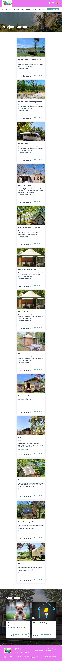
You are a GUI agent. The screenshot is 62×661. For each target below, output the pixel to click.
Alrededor (42, 9)
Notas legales (37, 657)
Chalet (20, 354)
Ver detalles (38, 75)
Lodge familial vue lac (26, 396)
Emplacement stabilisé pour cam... (31, 101)
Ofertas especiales (19, 9)
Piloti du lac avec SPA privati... (29, 228)
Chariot (21, 564)
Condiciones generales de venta (49, 657)
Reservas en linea (53, 9)
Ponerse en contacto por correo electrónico (42, 650)
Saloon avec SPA (24, 186)
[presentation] (4, 622)
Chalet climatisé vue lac (27, 270)
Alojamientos (7, 9)
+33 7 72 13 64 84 (48, 649)
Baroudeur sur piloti (25, 522)
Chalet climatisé (24, 312)
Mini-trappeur (23, 480)
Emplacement (23, 143)
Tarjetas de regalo (31, 9)
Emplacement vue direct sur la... (30, 59)
